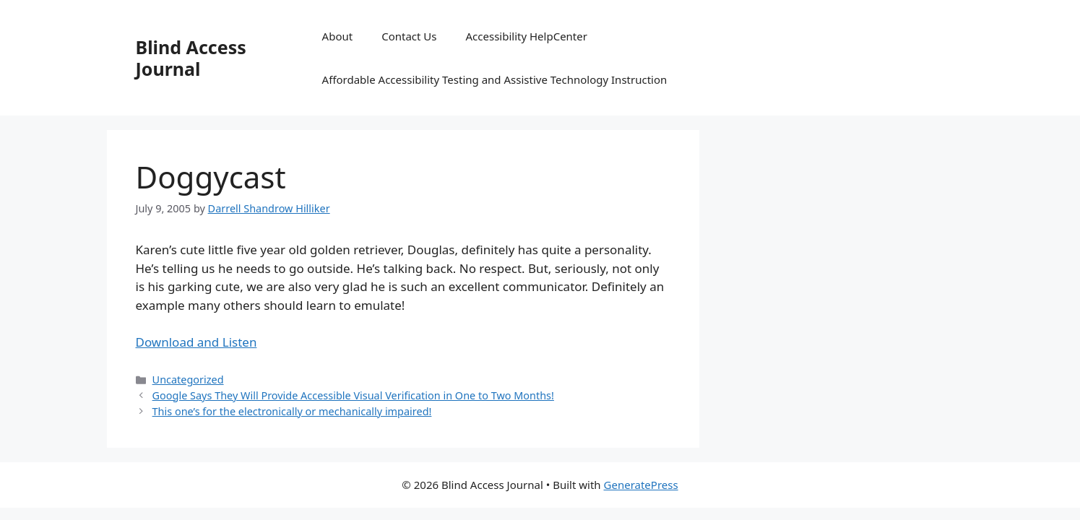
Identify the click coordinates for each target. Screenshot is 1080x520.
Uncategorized (188, 379)
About (337, 36)
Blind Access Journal (191, 58)
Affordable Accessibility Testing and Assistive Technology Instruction (495, 79)
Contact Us (408, 36)
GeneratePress (641, 484)
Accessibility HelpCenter (526, 36)
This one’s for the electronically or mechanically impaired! (292, 411)
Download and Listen (196, 342)
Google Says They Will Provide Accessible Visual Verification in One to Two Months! (353, 395)
